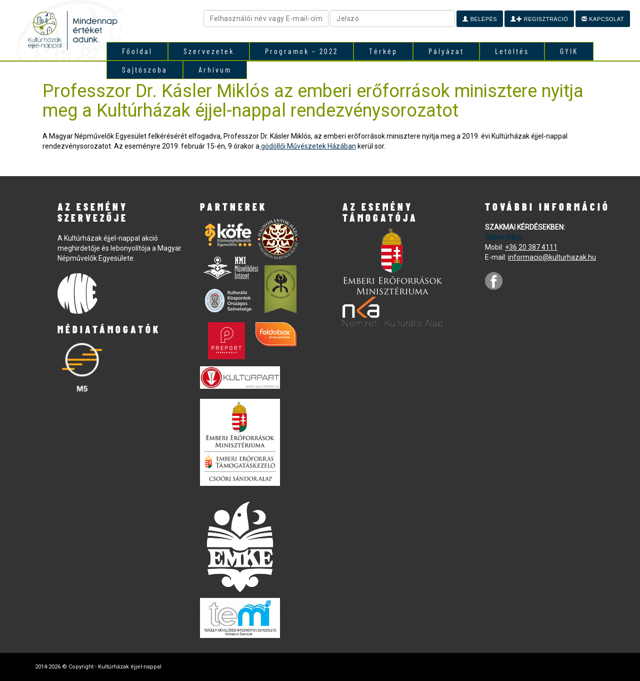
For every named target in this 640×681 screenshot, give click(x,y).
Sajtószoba (145, 69)
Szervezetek (209, 51)
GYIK (569, 51)
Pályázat (446, 51)
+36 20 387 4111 (531, 247)
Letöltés (512, 51)
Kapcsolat (603, 19)
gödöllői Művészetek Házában (308, 146)
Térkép (383, 51)
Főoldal (137, 51)
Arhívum (215, 69)
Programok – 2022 (301, 51)
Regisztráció (539, 19)
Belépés (479, 19)
